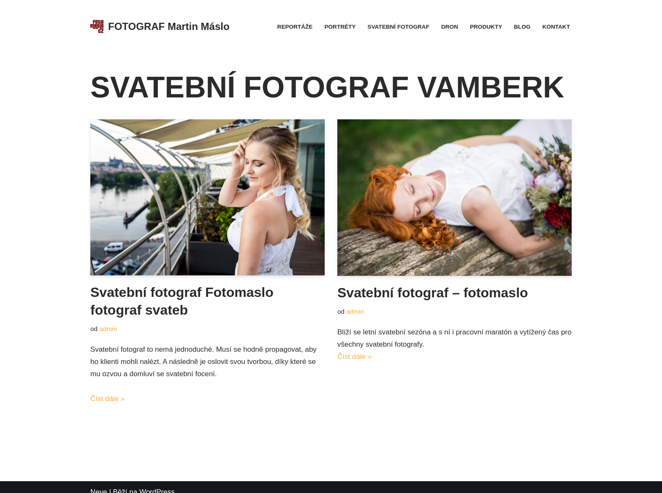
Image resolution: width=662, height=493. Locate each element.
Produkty (486, 27)
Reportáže (295, 27)
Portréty (339, 27)
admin (108, 328)
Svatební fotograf (398, 27)
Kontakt (556, 27)
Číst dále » (107, 399)
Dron (449, 27)
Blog (522, 27)
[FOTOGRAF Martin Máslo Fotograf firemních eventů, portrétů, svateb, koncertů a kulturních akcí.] (160, 26)
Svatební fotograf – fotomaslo (432, 292)
